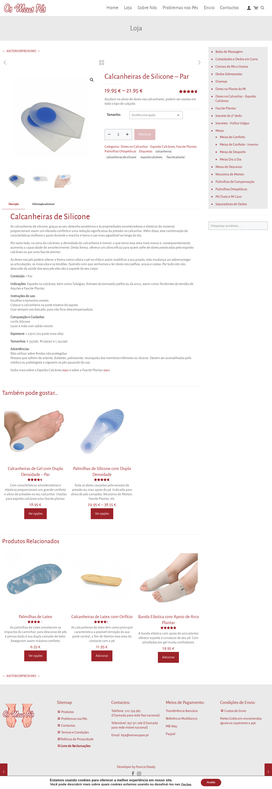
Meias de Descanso (228, 167)
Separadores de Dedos (231, 204)
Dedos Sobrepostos (228, 74)
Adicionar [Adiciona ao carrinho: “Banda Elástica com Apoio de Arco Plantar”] (168, 657)
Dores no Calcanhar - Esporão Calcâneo (148, 146)
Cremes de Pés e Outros (231, 66)
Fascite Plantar (186, 146)
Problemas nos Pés (74, 718)
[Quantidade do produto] (118, 134)
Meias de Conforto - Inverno (239, 144)
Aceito (211, 782)
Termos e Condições (75, 732)
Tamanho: (114, 114)
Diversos (221, 81)
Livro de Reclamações (75, 746)
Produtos (67, 712)
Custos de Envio (235, 711)
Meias (219, 130)
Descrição (13, 204)
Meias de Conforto (232, 137)
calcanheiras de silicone (121, 157)
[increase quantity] (127, 134)
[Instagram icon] (139, 773)
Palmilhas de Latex (35, 616)
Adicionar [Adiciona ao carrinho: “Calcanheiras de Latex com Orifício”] (102, 655)
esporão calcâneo (151, 157)
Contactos (68, 725)
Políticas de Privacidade (77, 739)
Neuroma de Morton (229, 174)
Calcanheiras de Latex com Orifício (102, 616)
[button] (92, 80)
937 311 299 (134, 723)
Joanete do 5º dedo (228, 115)
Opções (185, 784)
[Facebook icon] (133, 773)
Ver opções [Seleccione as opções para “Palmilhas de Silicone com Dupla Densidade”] (102, 513)
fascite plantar (176, 157)
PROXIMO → (31, 51)
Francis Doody (145, 767)
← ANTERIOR (12, 51)
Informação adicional (43, 204)
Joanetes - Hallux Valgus (232, 123)
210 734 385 (132, 711)
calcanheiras (163, 151)
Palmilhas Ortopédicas (120, 151)
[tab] (13, 204)
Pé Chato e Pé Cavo (228, 196)
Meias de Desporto (233, 152)
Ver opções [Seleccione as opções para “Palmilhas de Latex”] (35, 655)
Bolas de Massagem (229, 51)
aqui (65, 370)
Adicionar (145, 134)
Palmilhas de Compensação (234, 181)
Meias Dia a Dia (230, 159)
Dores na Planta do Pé (230, 89)
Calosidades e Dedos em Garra (236, 59)
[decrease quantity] (109, 134)
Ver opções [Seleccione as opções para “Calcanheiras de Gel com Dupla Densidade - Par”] (35, 513)
